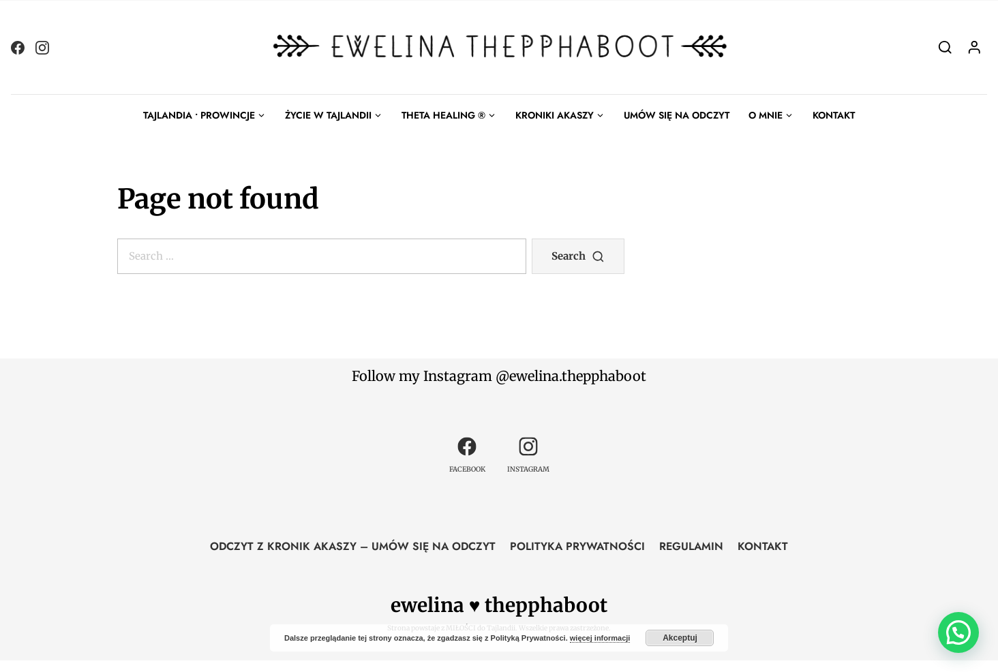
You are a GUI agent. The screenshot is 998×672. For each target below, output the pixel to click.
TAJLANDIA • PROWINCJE (199, 115)
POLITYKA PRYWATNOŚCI (577, 546)
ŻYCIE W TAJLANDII (328, 115)
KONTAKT (834, 115)
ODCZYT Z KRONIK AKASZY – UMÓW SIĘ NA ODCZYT (353, 546)
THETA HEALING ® (443, 115)
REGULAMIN (691, 546)
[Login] (974, 46)
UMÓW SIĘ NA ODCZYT (676, 115)
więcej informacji (600, 638)
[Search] (945, 46)
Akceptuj (680, 638)
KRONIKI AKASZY (554, 115)
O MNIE (765, 115)
